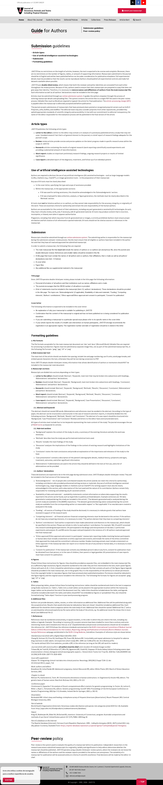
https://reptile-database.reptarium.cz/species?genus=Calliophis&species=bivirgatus (93, 725)
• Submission (37, 58)
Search (137, 20)
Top (141, 782)
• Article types (38, 52)
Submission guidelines (93, 28)
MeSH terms (38, 425)
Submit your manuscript (132, 11)
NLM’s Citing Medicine (76, 632)
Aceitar (8, 780)
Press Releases (110, 20)
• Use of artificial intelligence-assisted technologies (55, 55)
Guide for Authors (53, 20)
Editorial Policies (71, 20)
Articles (84, 20)
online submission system (72, 96)
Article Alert (124, 20)
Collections (95, 20)
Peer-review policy (91, 31)
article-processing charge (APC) (118, 101)
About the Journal (35, 20)
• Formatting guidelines (42, 62)
